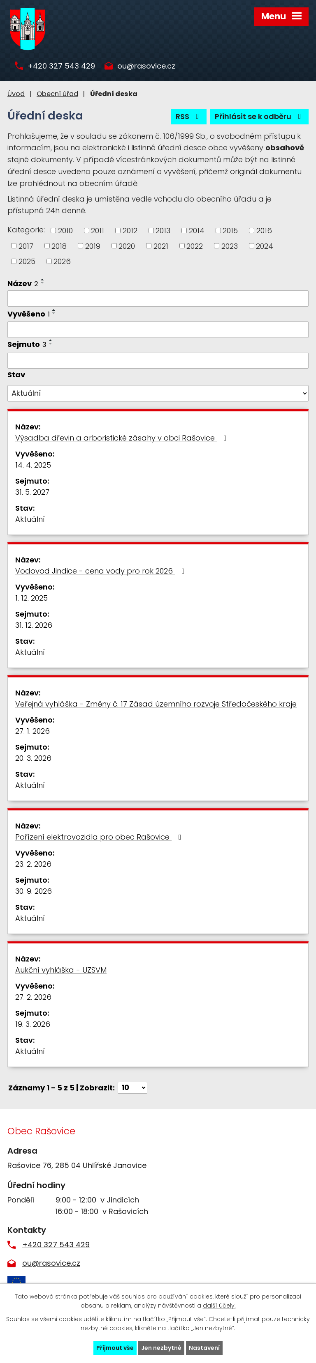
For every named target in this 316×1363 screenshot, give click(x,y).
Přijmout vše (115, 1348)
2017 (26, 246)
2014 (196, 230)
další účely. (219, 1306)
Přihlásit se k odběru (259, 116)
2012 (130, 230)
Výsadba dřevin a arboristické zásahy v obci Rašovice (122, 438)
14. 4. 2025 (33, 465)
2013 (163, 230)
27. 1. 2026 (32, 731)
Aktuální (30, 519)
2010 (65, 230)
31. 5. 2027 (32, 492)
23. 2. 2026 (33, 864)
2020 (126, 246)
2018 (59, 246)
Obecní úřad (57, 94)
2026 (62, 261)
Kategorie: (26, 230)
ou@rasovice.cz (146, 66)
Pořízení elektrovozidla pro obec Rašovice (100, 837)
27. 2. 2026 (33, 997)
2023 (229, 246)
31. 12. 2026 (33, 625)
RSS (189, 116)
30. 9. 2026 (33, 891)
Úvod (16, 94)
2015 (230, 230)
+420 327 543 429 (61, 66)
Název (22, 283)
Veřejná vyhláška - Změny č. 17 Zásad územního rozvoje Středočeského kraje (156, 704)
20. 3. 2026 (33, 758)
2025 (27, 261)
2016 (264, 230)
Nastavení (204, 1348)
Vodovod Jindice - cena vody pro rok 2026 (101, 571)
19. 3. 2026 (32, 1024)
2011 (97, 230)
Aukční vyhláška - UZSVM (61, 970)
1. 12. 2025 (31, 598)
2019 (92, 246)
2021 (160, 246)
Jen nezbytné (161, 1348)
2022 (194, 246)
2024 (264, 246)
